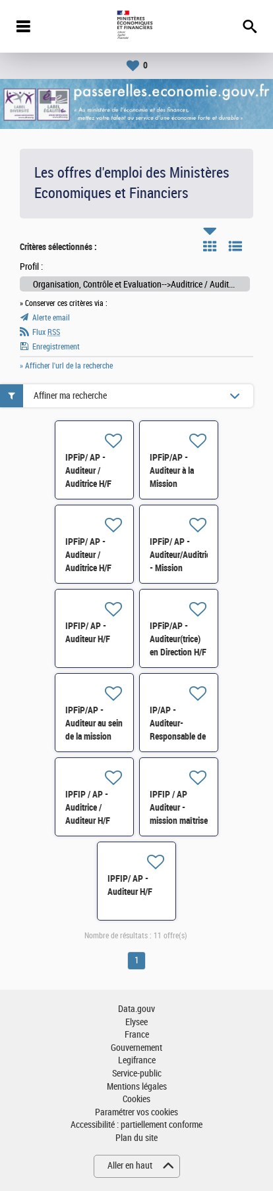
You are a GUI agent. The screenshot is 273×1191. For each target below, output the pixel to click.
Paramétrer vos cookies (136, 1112)
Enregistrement (56, 346)
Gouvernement (136, 1047)
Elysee (136, 1022)
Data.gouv (136, 1009)
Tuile (210, 246)
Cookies (136, 1099)
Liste (235, 246)
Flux (46, 332)
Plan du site (136, 1138)
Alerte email (51, 317)
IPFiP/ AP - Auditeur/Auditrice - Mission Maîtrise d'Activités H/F (182, 567)
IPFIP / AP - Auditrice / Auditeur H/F (87, 807)
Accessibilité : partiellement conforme (136, 1124)
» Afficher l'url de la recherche (66, 365)
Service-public (137, 1073)
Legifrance (137, 1060)
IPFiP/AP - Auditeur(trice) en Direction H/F (178, 639)
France (137, 1034)
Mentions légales (137, 1086)
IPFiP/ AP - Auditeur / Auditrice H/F (88, 470)
